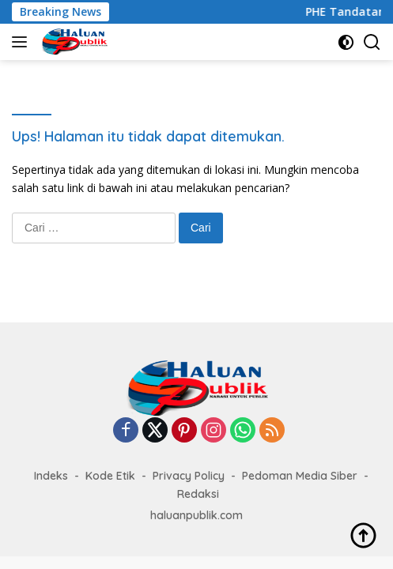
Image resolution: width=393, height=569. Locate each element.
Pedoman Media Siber (299, 476)
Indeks (51, 476)
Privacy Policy (189, 476)
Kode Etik (110, 476)
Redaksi (198, 494)
